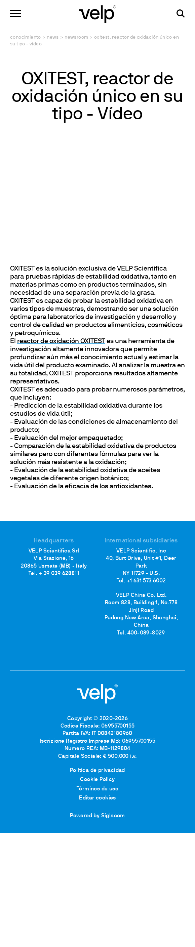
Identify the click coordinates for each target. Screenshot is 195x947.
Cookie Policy (97, 779)
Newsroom (76, 37)
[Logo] (97, 14)
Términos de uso (97, 789)
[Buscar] (181, 13)
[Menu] (15, 13)
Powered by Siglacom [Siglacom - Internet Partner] (97, 816)
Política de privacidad (97, 770)
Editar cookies (97, 798)
